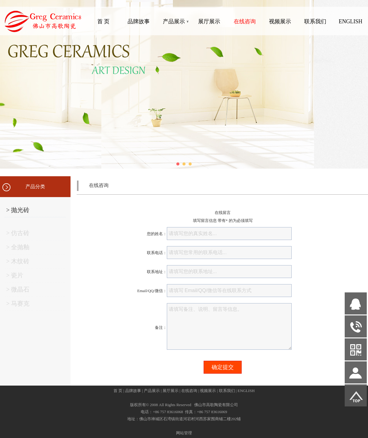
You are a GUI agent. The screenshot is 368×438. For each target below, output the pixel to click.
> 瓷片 (14, 276)
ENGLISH (350, 21)
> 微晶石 (17, 291)
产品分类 (35, 186)
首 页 (103, 21)
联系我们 (315, 21)
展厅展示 (209, 21)
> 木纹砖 (17, 262)
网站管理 (184, 433)
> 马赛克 (17, 305)
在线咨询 (245, 21)
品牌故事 (139, 21)
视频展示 (280, 21)
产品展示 (176, 21)
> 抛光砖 (17, 210)
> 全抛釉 (17, 248)
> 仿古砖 (17, 234)
